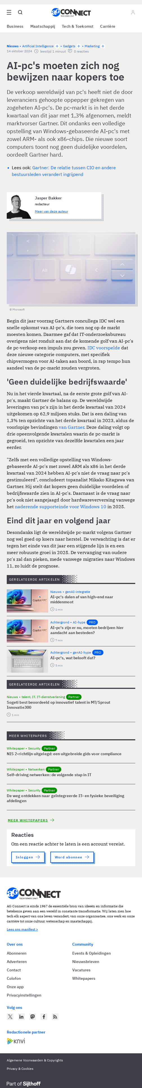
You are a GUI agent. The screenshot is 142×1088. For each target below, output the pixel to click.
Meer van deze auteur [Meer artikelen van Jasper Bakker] (51, 211)
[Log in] (133, 12)
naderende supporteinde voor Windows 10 (60, 506)
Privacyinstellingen (24, 995)
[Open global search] (20, 12)
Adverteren (17, 961)
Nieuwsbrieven (85, 961)
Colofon (14, 978)
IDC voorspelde (103, 347)
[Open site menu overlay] (9, 12)
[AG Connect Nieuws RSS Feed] (55, 1016)
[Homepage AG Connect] (71, 12)
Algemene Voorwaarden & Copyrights (35, 1060)
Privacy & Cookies (20, 1068)
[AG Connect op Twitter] (10, 1016)
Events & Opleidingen (91, 953)
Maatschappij (42, 26)
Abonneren (16, 953)
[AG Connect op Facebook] (43, 1016)
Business (15, 26)
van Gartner (71, 427)
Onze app (15, 986)
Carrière (107, 26)
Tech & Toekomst (77, 26)
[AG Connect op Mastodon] (32, 1016)
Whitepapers (83, 978)
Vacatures (81, 969)
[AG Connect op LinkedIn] (21, 1016)
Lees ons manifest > (22, 929)
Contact (14, 969)
